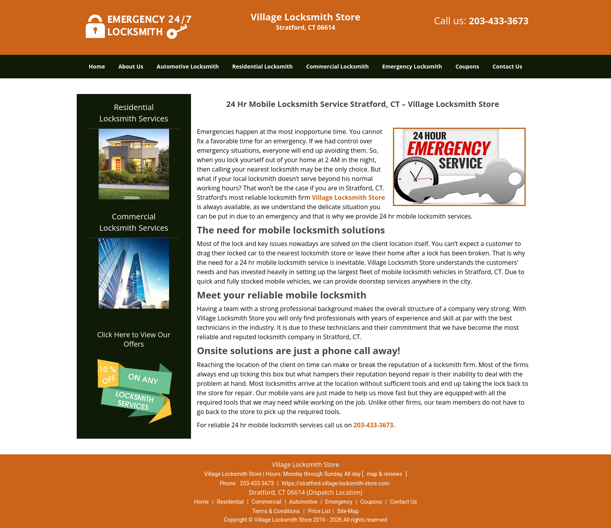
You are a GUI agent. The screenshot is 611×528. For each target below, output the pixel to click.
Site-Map (348, 511)
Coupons (467, 66)
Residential (230, 502)
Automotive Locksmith (188, 66)
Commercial (266, 502)
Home (97, 66)
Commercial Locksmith (337, 66)
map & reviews (385, 474)
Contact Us (507, 66)
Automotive (303, 502)
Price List (319, 511)
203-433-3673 (499, 20)
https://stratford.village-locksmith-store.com (335, 483)
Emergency (338, 502)
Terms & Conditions (276, 511)
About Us (130, 66)
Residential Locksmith (262, 66)
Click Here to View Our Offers (133, 339)
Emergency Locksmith (412, 66)
